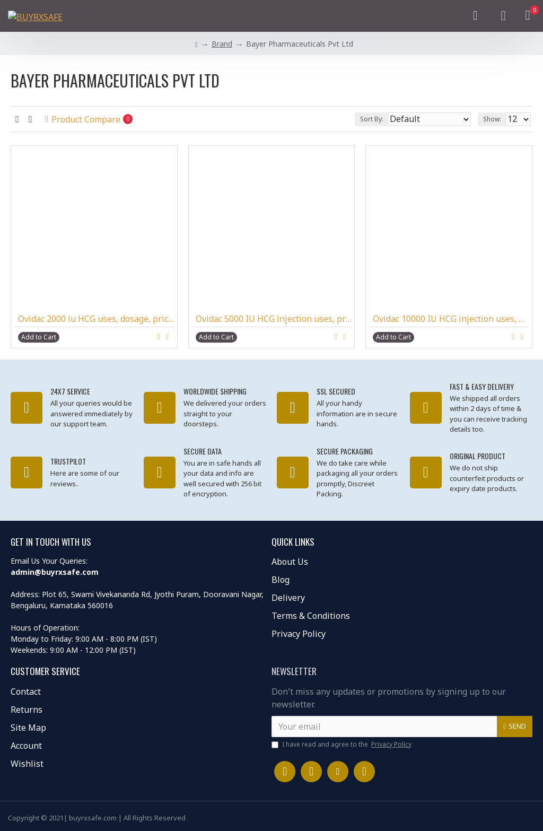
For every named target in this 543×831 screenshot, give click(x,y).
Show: (492, 119)
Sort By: (371, 119)
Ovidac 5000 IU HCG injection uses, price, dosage (274, 319)
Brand (222, 44)
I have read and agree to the (342, 744)
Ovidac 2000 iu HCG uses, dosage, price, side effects (96, 319)
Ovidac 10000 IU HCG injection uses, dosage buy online (451, 319)
